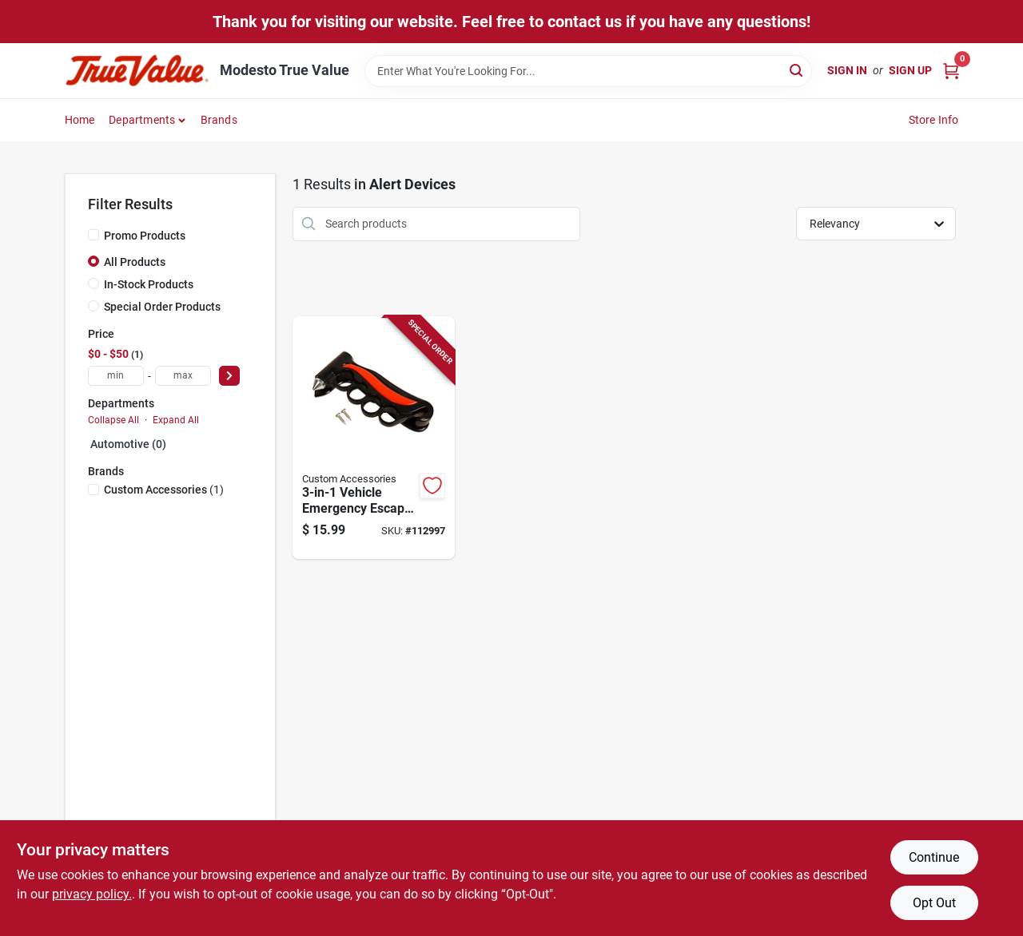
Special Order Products (162, 307)
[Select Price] (229, 376)
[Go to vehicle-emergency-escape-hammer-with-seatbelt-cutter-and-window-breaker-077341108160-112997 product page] (374, 438)
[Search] (797, 70)
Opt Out (934, 902)
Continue (934, 857)
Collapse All (113, 420)
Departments (142, 119)
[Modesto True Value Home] (137, 70)
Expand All (176, 420)
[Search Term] (588, 71)
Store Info (934, 119)
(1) (164, 489)
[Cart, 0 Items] (951, 70)
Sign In (847, 70)
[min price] (116, 376)
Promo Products (144, 236)
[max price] (183, 376)
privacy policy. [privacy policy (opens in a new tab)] (92, 894)
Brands (219, 119)
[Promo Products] (93, 234)
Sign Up (910, 70)
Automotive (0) (128, 444)
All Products (134, 262)
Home (80, 119)
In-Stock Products (148, 284)
